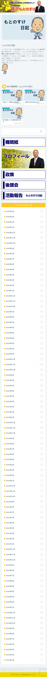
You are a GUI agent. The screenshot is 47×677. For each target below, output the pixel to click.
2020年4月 (24, 591)
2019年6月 (24, 644)
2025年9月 (24, 248)
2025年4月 (24, 275)
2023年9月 (24, 375)
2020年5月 (24, 586)
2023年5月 (24, 396)
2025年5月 (24, 269)
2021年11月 (24, 491)
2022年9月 (24, 438)
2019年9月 (24, 628)
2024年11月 (24, 301)
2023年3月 (24, 406)
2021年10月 (24, 496)
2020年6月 (24, 581)
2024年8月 (24, 317)
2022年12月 (24, 422)
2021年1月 (24, 544)
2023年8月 (24, 380)
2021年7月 (24, 512)
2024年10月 (24, 306)
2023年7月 (24, 385)
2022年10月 (24, 433)
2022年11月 (24, 428)
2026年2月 (24, 222)
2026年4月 (24, 211)
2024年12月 (24, 296)
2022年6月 (24, 454)
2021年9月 (24, 502)
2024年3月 (24, 343)
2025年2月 (24, 285)
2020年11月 (24, 554)
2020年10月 (24, 560)
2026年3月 (24, 217)
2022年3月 (24, 470)
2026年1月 (24, 227)
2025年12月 (24, 232)
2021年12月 (24, 486)
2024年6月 (24, 327)
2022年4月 (24, 465)
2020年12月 (24, 549)
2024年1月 (24, 354)
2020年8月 (24, 570)
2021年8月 (24, 507)
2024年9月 (24, 312)
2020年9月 (24, 565)
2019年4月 (24, 655)
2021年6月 (24, 517)
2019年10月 (24, 623)
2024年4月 (24, 338)
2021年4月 (24, 528)
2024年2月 (24, 348)
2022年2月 (24, 475)
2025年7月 (24, 259)
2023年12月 (24, 359)
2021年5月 (24, 523)
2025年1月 (24, 290)
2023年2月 (24, 412)
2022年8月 (24, 444)
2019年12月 (24, 612)
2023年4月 (24, 401)
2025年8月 (24, 253)
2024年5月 (24, 333)
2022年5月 (24, 459)
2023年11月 (24, 364)
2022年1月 (24, 480)
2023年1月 (24, 417)
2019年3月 (24, 660)
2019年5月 (24, 649)
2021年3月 (24, 533)
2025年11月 (24, 238)
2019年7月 (24, 639)
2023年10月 (24, 370)
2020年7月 (24, 575)
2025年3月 (24, 280)
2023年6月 (24, 391)
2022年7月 (24, 449)
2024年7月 (24, 322)
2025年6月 (24, 264)
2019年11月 (24, 618)
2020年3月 (24, 597)
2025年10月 (24, 243)
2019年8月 (24, 633)
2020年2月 (24, 602)
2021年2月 (24, 538)
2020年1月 (24, 607)
